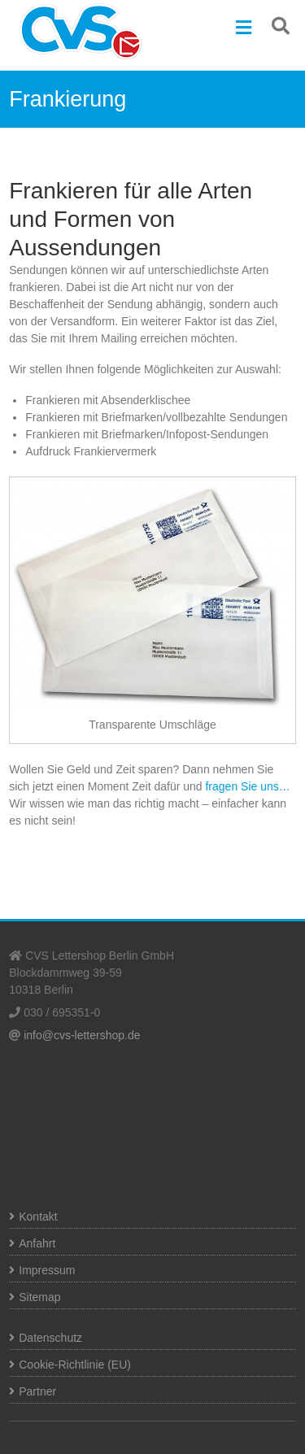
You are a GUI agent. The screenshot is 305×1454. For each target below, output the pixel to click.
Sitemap (39, 1297)
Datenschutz (50, 1337)
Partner (37, 1391)
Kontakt (38, 1216)
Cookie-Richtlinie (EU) (75, 1364)
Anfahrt (37, 1243)
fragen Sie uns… (247, 786)
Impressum (47, 1270)
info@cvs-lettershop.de (82, 1035)
